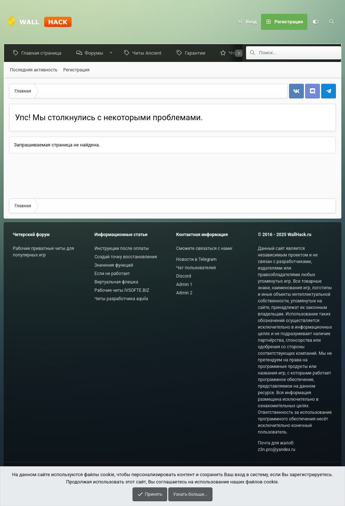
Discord (183, 276)
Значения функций (114, 265)
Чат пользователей (196, 267)
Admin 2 (184, 292)
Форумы (95, 53)
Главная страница (43, 53)
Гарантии (196, 53)
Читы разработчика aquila (121, 298)
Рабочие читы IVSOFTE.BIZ (122, 290)
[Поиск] (331, 22)
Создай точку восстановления (126, 256)
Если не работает (112, 273)
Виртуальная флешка (116, 282)
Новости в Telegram (196, 259)
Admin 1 (184, 284)
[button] (112, 53)
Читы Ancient (148, 53)
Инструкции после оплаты (122, 248)
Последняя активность (33, 69)
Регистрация (76, 69)
